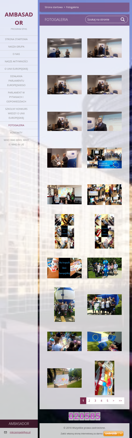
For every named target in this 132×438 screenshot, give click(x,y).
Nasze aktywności (16, 61)
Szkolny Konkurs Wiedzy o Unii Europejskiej (16, 113)
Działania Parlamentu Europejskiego (16, 81)
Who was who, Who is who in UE (16, 142)
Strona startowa (16, 39)
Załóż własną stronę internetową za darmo (82, 433)
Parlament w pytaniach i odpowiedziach (16, 97)
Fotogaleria (16, 125)
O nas (16, 54)
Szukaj (123, 19)
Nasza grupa (16, 46)
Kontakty (16, 132)
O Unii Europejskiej (16, 68)
